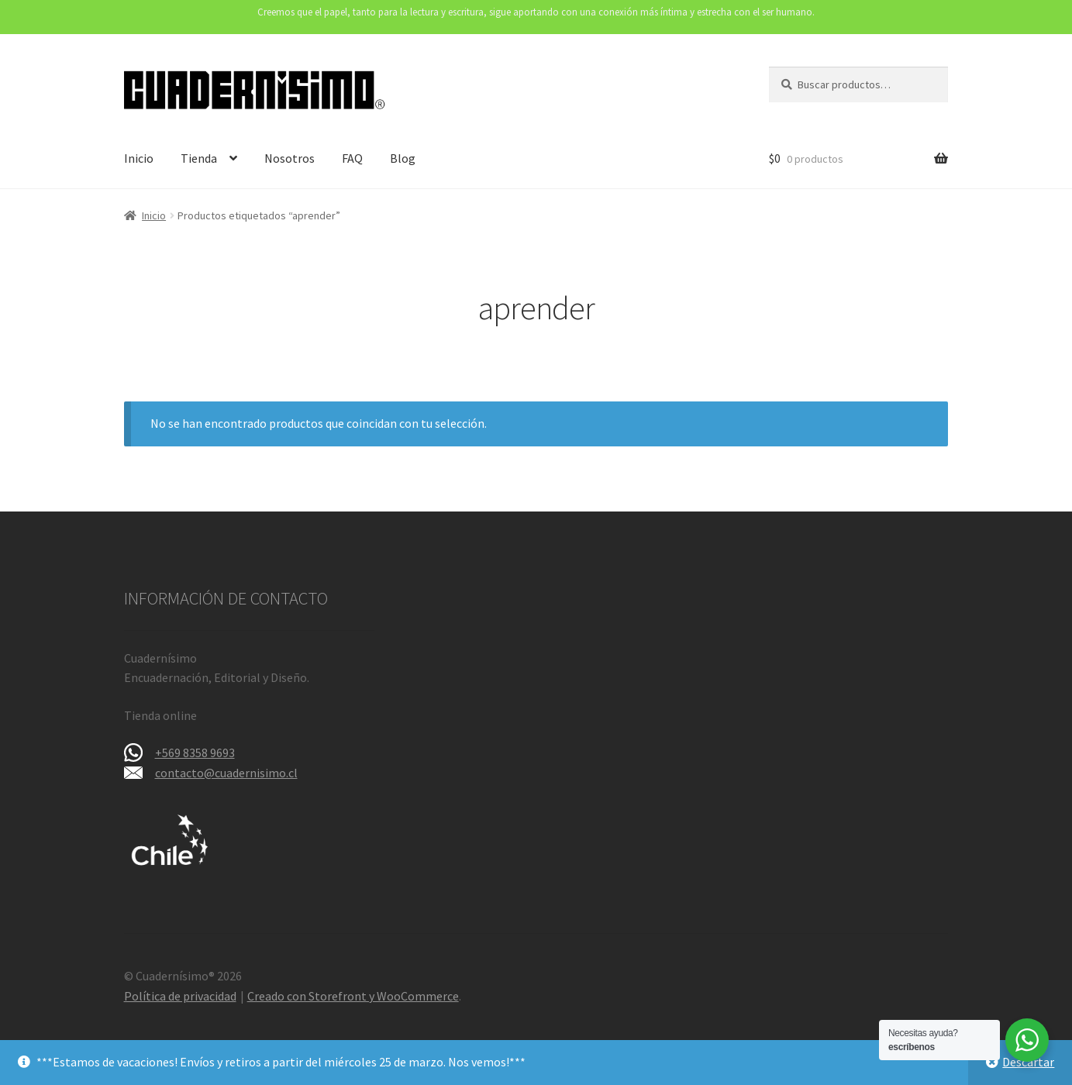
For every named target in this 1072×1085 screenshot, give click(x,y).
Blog (402, 158)
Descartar (1028, 1062)
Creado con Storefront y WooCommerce (353, 996)
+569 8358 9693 (195, 752)
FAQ (352, 158)
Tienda (199, 158)
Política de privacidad (180, 996)
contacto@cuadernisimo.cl (226, 772)
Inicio (138, 158)
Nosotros (289, 158)
